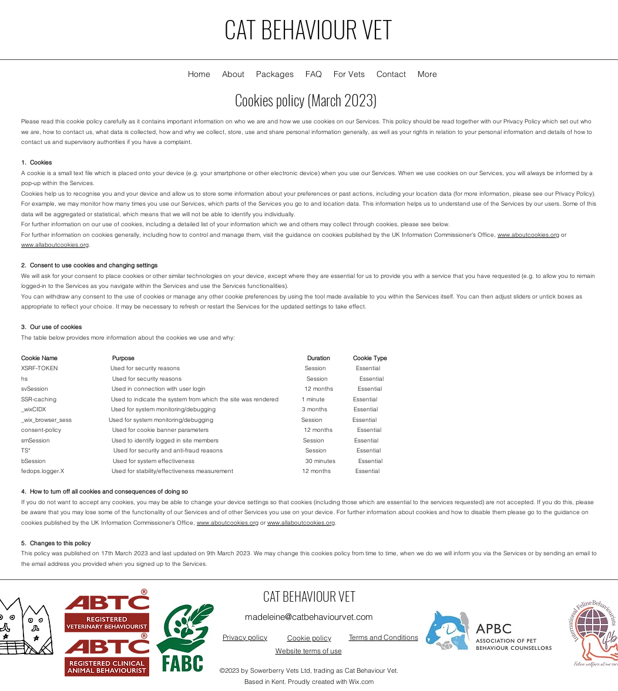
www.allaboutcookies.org (55, 245)
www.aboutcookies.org (528, 235)
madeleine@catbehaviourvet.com (309, 616)
